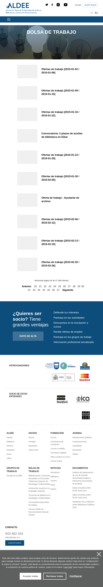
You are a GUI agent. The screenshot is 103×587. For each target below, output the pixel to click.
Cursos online (56, 461)
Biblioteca (55, 476)
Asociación (55, 472)
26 (64, 286)
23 (50, 286)
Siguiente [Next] (69, 290)
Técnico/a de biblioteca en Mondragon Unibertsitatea (39, 496)
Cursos (53, 437)
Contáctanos (14, 543)
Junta (9, 454)
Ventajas (32, 442)
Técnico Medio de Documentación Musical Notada (39, 512)
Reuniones (76, 450)
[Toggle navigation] (8, 19)
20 (35, 286)
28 (74, 286)
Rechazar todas (54, 576)
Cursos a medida (58, 448)
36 (53, 290)
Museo (53, 489)
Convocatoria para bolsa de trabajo (39, 503)
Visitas (75, 454)
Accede (78, 5)
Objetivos (10, 442)
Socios (31, 437)
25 (59, 286)
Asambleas (77, 446)
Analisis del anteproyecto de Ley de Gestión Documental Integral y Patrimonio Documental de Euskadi (82, 478)
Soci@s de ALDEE (14, 476)
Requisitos (33, 446)
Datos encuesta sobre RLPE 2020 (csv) (81, 489)
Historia (10, 446)
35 (48, 290)
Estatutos (10, 450)
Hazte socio (90, 5)
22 (45, 286)
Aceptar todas (30, 576)
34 (43, 290)
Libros (9, 458)
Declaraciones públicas (82, 437)
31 (29, 290)
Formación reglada (58, 453)
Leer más (68, 567)
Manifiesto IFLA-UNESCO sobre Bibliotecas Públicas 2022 (83, 504)
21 (40, 286)
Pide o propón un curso (60, 457)
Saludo (9, 437)
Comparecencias (79, 442)
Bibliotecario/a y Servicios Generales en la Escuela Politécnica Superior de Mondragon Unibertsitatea (39, 480)
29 (79, 286)
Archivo (54, 481)
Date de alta (28, 336)
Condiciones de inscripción (57, 443)
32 (34, 290)
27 (69, 286)
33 (39, 290)
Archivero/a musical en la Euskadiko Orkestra (39, 489)
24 (54, 286)
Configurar (76, 576)
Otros (53, 485)
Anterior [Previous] (25, 286)
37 (58, 290)
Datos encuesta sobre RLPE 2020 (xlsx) (81, 496)
